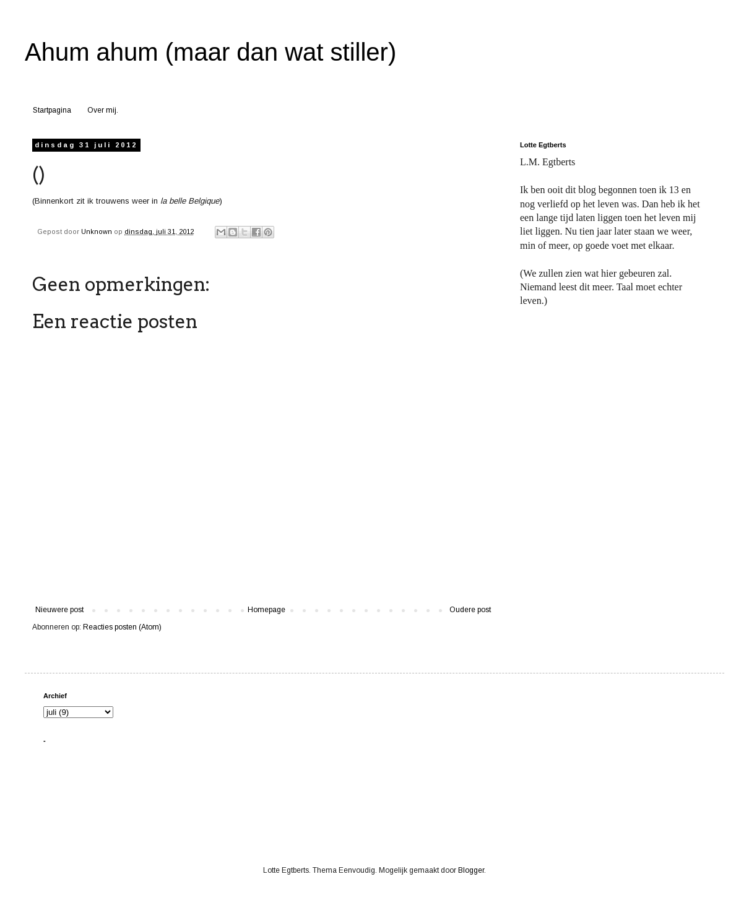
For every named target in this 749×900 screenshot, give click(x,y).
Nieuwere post (59, 609)
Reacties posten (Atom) (122, 627)
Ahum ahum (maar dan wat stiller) (210, 52)
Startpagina (52, 110)
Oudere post (470, 609)
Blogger (471, 870)
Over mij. (102, 110)
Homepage (266, 609)
